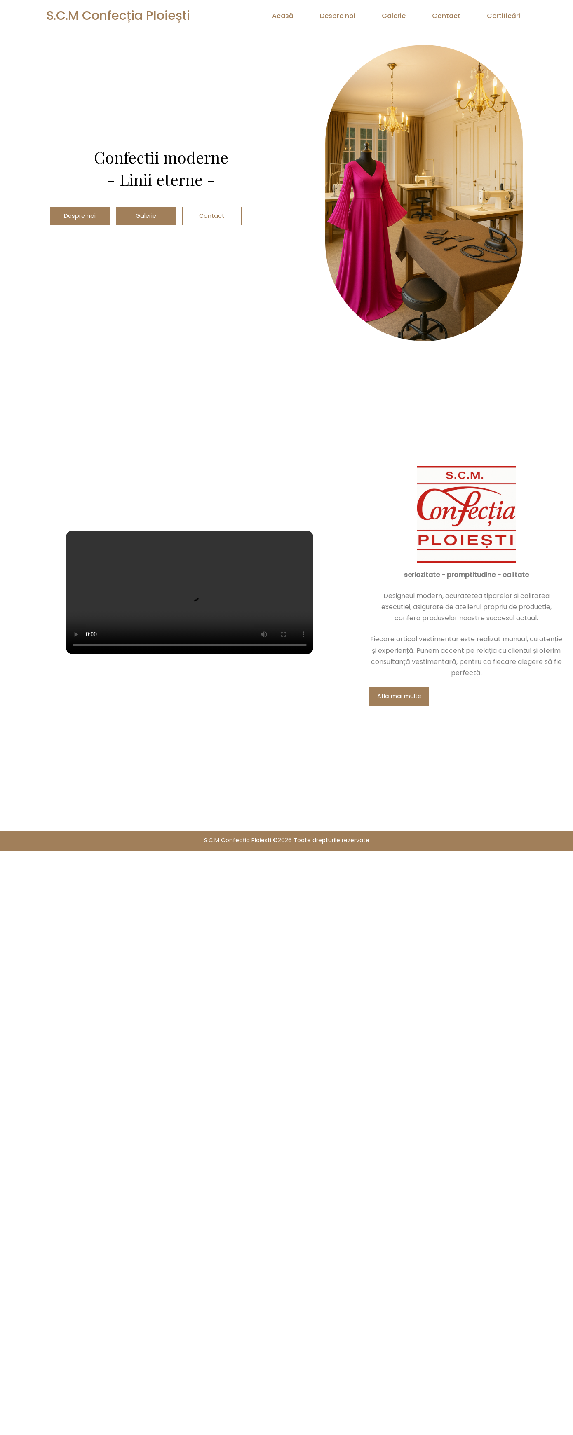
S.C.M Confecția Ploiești (118, 15)
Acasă (283, 16)
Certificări (503, 16)
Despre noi (337, 16)
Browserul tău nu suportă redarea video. (189, 592)
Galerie (394, 16)
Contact (446, 16)
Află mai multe (399, 696)
